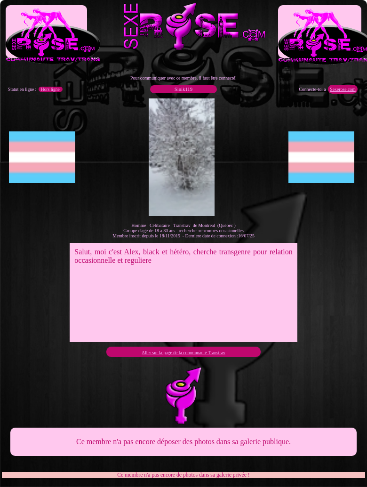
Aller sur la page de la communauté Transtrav (183, 352)
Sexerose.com (342, 89)
